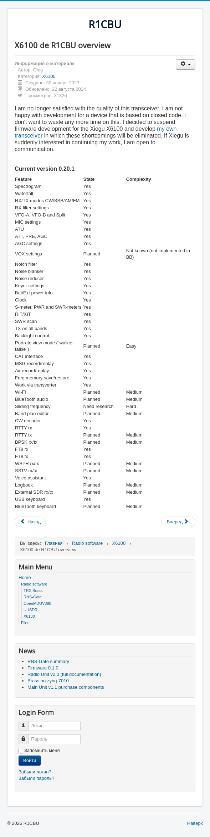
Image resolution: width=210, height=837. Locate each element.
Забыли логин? (35, 771)
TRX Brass (33, 590)
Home (25, 577)
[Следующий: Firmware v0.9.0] (178, 522)
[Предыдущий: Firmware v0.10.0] (30, 522)
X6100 (49, 76)
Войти (29, 760)
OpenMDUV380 (37, 603)
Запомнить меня (42, 750)
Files (25, 623)
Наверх (195, 823)
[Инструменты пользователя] (185, 64)
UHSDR (30, 610)
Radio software (34, 584)
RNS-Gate (33, 597)
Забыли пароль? (36, 778)
